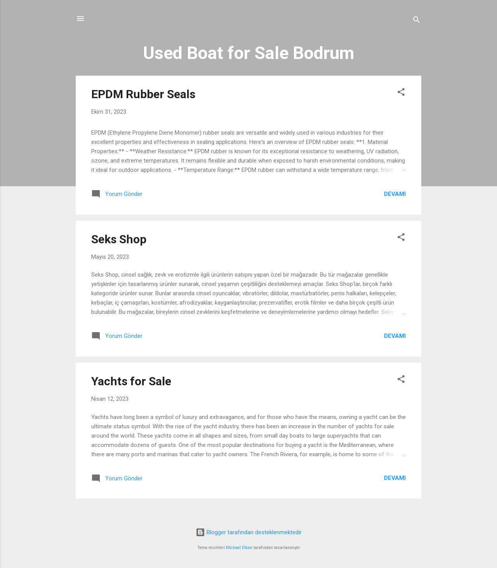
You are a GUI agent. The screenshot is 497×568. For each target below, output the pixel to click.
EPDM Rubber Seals (143, 94)
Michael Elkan (239, 547)
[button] (401, 93)
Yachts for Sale (131, 381)
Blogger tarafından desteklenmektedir (249, 532)
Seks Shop (118, 239)
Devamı (395, 193)
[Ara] (416, 21)
